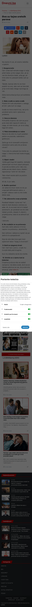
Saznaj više (6, 327)
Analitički (7, 319)
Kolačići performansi (11, 314)
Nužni (6, 304)
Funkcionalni (8, 309)
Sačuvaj (25, 327)
